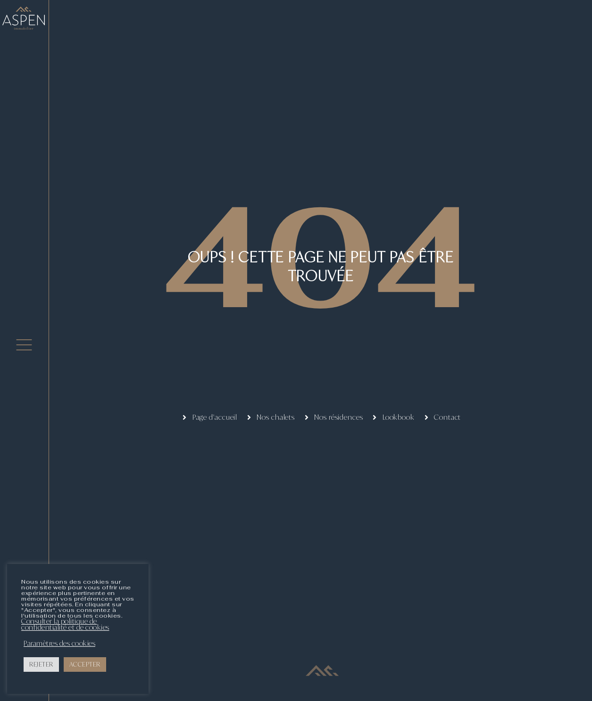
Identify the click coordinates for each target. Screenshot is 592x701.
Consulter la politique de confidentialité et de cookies (65, 624)
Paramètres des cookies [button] (59, 643)
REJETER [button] (41, 664)
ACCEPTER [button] (84, 664)
